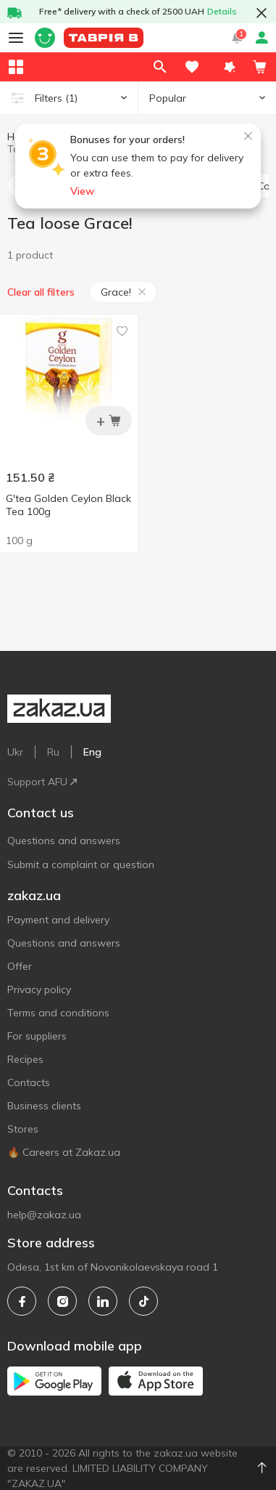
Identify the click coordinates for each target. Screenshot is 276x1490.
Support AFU (42, 781)
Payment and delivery (58, 919)
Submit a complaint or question (80, 864)
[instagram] (62, 1301)
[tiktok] (143, 1301)
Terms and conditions (58, 1012)
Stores (22, 1128)
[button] (230, 66)
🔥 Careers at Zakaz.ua (63, 1152)
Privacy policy (39, 989)
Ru (53, 751)
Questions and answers (63, 840)
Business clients (44, 1105)
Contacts (28, 1082)
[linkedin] (102, 1301)
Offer (19, 966)
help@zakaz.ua (44, 1214)
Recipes (25, 1059)
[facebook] (21, 1301)
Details (222, 11)
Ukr (15, 751)
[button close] (261, 13)
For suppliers (37, 1035)
